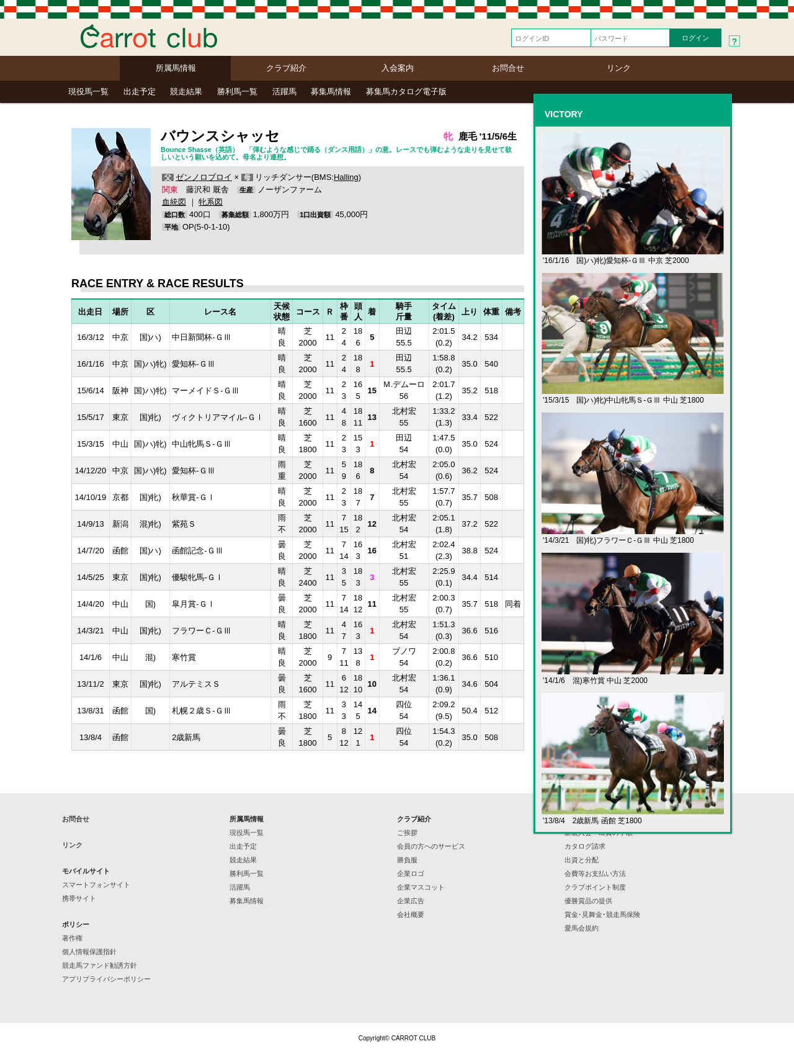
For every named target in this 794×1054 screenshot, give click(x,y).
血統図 (174, 202)
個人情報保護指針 (89, 951)
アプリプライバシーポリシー (106, 979)
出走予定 (139, 91)
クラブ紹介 (286, 68)
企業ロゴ (410, 873)
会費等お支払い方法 (595, 873)
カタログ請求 (584, 846)
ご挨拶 (407, 832)
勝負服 (407, 860)
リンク (619, 68)
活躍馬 (284, 91)
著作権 (72, 938)
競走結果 (186, 91)
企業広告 (410, 900)
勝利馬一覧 (237, 91)
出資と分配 (581, 860)
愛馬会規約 (581, 928)
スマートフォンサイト (96, 884)
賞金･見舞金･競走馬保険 (602, 914)
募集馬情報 (331, 91)
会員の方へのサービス (431, 846)
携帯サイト (79, 898)
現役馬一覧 (88, 91)
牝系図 (210, 202)
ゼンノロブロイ (204, 177)
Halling (346, 177)
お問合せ (508, 68)
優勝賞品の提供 (588, 900)
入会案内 (397, 68)
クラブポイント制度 (595, 887)
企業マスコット (421, 887)
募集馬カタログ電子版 (406, 91)
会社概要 (410, 914)
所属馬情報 (176, 68)
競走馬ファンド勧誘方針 (99, 965)
